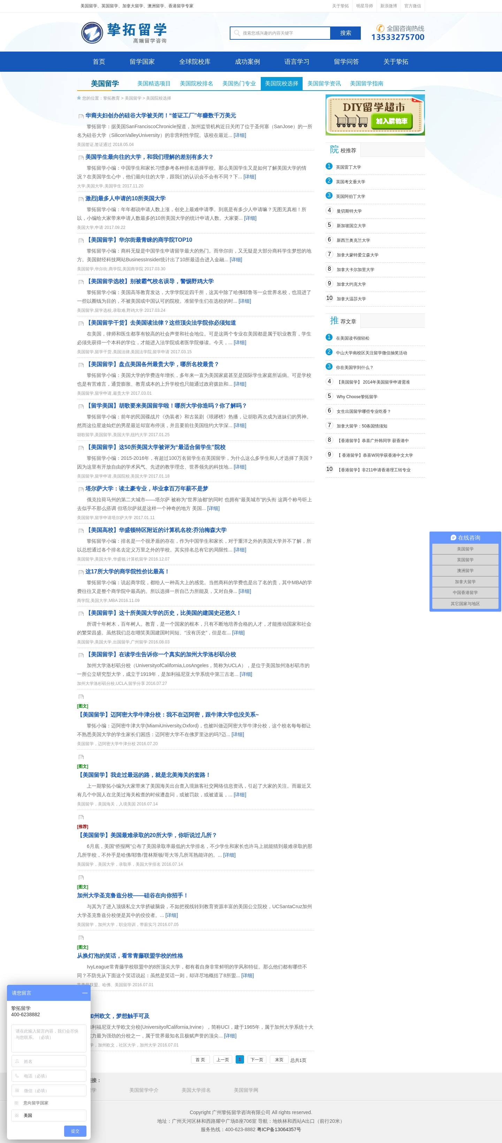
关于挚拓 (340, 5)
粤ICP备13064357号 (279, 1129)
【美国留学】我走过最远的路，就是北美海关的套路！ (195, 770)
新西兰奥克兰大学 (353, 240)
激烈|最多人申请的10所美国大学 (125, 198)
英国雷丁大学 (348, 167)
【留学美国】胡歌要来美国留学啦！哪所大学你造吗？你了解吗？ (166, 406)
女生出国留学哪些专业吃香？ (364, 411)
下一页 (257, 1059)
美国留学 (133, 98)
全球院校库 (195, 61)
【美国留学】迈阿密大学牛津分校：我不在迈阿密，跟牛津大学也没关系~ (195, 710)
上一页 (222, 1059)
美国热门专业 (239, 83)
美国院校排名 (196, 83)
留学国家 (142, 61)
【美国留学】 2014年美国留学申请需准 (373, 382)
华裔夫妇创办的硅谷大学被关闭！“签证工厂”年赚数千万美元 (160, 115)
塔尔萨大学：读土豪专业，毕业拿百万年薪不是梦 (146, 489)
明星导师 (364, 5)
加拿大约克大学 (351, 284)
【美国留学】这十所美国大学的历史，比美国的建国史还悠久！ (163, 613)
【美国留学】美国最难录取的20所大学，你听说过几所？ (195, 830)
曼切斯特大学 (349, 211)
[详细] (240, 135)
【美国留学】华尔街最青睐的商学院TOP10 (138, 240)
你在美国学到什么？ (355, 367)
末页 (279, 1059)
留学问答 (346, 61)
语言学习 (297, 61)
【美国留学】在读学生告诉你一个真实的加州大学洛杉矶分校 (160, 654)
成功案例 (247, 61)
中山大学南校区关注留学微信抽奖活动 (371, 352)
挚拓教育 (111, 98)
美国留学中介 (144, 1090)
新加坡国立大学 (351, 225)
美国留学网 (246, 1090)
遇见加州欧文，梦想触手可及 (195, 1011)
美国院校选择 (281, 83)
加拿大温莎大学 (351, 298)
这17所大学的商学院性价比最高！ (127, 571)
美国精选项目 (154, 83)
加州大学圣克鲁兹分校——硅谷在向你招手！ (195, 890)
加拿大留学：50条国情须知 (362, 426)
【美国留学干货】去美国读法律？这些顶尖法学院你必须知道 (160, 323)
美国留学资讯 (324, 83)
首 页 (200, 1059)
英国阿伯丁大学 (350, 196)
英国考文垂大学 (350, 181)
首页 (99, 61)
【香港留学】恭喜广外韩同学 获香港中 (373, 440)
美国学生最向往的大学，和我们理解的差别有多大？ (149, 157)
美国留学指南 (366, 83)
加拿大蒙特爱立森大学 (358, 255)
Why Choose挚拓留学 (357, 396)
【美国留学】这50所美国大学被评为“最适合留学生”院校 (155, 447)
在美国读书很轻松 (353, 338)
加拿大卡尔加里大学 (355, 269)
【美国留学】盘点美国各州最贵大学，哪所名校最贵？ (152, 364)
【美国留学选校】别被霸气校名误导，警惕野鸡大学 (149, 281)
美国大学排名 (196, 1090)
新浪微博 (388, 5)
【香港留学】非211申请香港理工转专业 (374, 470)
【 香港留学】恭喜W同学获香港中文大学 (375, 455)
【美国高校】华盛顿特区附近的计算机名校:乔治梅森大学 (156, 530)
